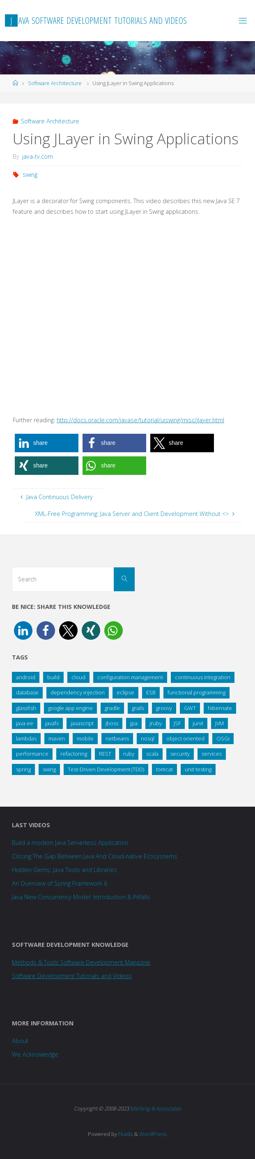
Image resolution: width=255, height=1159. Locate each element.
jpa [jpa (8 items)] (134, 723)
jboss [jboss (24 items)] (112, 723)
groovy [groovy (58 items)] (164, 708)
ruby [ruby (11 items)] (128, 753)
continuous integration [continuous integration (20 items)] (202, 677)
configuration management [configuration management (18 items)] (130, 677)
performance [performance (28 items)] (32, 753)
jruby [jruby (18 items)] (155, 723)
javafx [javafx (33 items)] (52, 723)
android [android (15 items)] (25, 677)
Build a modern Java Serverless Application (70, 843)
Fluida (125, 1134)
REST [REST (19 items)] (105, 753)
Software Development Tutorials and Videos (72, 976)
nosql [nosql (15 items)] (147, 738)
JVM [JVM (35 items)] (219, 723)
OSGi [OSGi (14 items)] (223, 738)
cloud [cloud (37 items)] (78, 677)
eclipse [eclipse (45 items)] (125, 692)
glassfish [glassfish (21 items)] (26, 708)
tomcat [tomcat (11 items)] (164, 769)
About (20, 1041)
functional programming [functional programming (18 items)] (196, 692)
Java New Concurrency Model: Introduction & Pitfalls (81, 897)
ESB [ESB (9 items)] (151, 692)
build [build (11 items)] (53, 677)
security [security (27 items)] (180, 753)
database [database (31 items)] (27, 692)
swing (30, 174)
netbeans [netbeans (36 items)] (117, 738)
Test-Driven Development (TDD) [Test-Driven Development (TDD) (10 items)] (106, 769)
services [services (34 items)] (212, 753)
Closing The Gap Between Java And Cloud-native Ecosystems (94, 856)
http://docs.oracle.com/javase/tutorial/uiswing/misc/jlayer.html (140, 420)
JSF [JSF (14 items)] (177, 723)
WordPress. (153, 1134)
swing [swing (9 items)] (49, 769)
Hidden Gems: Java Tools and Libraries (64, 870)
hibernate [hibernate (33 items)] (220, 708)
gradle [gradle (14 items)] (112, 708)
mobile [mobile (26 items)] (85, 738)
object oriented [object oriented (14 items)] (185, 738)
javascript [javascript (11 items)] (82, 723)
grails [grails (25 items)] (138, 708)
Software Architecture (55, 83)
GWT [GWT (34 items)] (190, 708)
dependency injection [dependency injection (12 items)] (78, 692)
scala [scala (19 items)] (152, 753)
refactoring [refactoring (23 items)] (73, 753)
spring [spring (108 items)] (23, 769)
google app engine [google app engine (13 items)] (70, 708)
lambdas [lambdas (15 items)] (26, 738)
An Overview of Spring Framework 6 (59, 883)
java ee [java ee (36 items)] (24, 723)
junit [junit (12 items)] (198, 723)
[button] (46, 443)
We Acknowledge (35, 1054)
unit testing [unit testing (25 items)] (198, 769)
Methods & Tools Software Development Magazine (81, 962)
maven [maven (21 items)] (56, 738)
